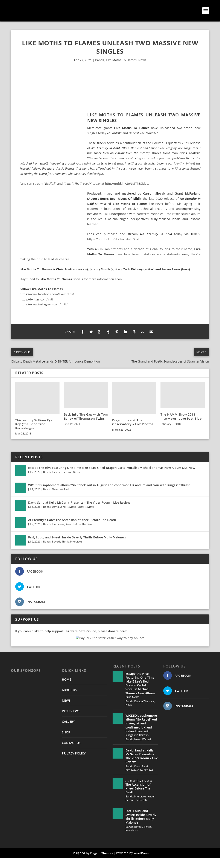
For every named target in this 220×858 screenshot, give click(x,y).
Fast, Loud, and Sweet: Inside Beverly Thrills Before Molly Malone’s (77, 537)
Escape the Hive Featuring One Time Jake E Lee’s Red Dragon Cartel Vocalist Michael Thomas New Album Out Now (111, 468)
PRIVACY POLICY (74, 753)
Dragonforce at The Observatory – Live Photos (133, 422)
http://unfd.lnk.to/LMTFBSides (126, 183)
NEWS (66, 700)
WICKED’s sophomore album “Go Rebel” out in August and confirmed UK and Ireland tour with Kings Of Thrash (109, 485)
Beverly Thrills (60, 541)
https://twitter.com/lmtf (36, 299)
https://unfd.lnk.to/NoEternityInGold (113, 239)
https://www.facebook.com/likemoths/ (47, 294)
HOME (66, 679)
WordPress (141, 853)
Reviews (71, 507)
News (142, 60)
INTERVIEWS (70, 711)
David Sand (59, 507)
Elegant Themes (101, 853)
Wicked (64, 489)
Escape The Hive (62, 472)
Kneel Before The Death (80, 524)
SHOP (66, 732)
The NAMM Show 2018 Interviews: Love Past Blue (181, 416)
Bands (99, 60)
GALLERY (68, 721)
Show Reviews (86, 507)
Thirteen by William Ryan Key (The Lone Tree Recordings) (35, 424)
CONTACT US (71, 743)
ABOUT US (69, 690)
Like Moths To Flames (121, 60)
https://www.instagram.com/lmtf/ (43, 304)
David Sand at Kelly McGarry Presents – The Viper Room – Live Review (79, 502)
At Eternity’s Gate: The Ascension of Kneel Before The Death (72, 520)
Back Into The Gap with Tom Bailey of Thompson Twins (86, 416)
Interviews (58, 524)
